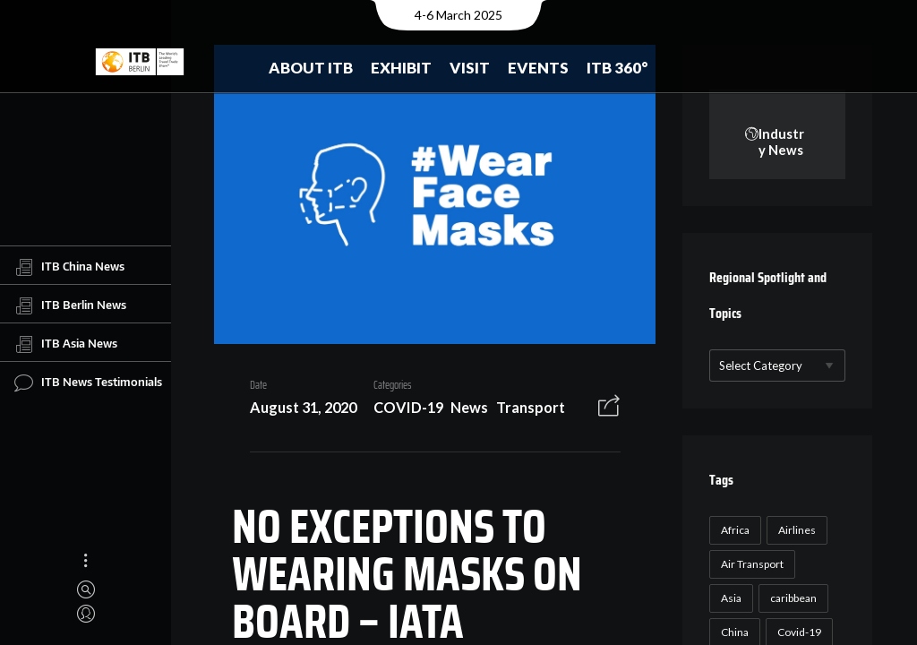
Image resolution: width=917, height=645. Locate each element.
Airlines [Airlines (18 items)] (795, 531)
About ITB (311, 67)
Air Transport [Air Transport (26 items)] (750, 565)
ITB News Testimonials (88, 382)
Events (538, 67)
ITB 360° (617, 67)
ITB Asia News (65, 344)
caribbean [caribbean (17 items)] (791, 599)
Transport (523, 410)
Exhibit (401, 67)
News (463, 410)
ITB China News (69, 267)
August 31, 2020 (296, 410)
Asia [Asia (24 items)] (729, 599)
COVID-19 (401, 410)
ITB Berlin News (70, 305)
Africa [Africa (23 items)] (733, 531)
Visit (470, 67)
